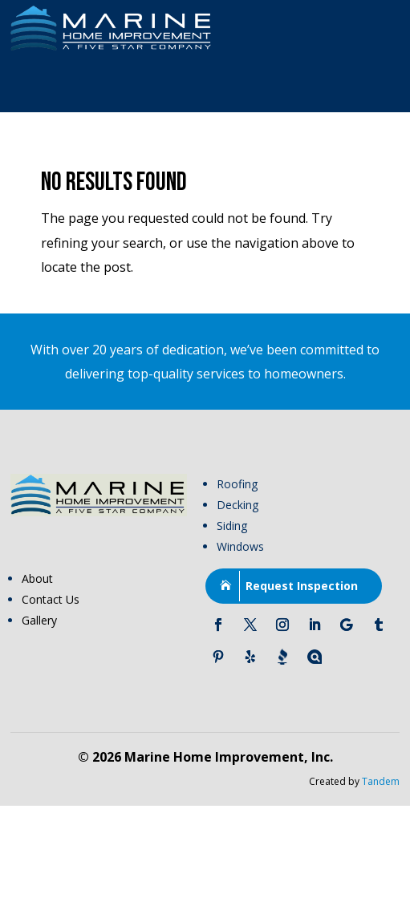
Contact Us (50, 599)
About (37, 578)
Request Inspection (302, 585)
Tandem (381, 781)
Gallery (39, 620)
